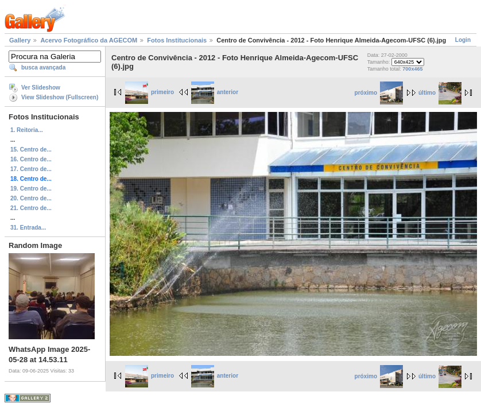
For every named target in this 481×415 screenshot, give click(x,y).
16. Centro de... (31, 159)
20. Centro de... (31, 198)
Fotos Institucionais (177, 40)
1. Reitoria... (26, 130)
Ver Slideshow (40, 87)
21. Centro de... (31, 208)
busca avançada (43, 67)
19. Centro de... (31, 188)
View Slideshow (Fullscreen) (59, 97)
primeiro (149, 92)
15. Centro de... (31, 149)
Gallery (19, 40)
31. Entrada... (28, 227)
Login (463, 40)
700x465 (412, 69)
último (439, 93)
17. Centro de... (31, 169)
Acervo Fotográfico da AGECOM (88, 40)
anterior (214, 92)
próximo (379, 93)
